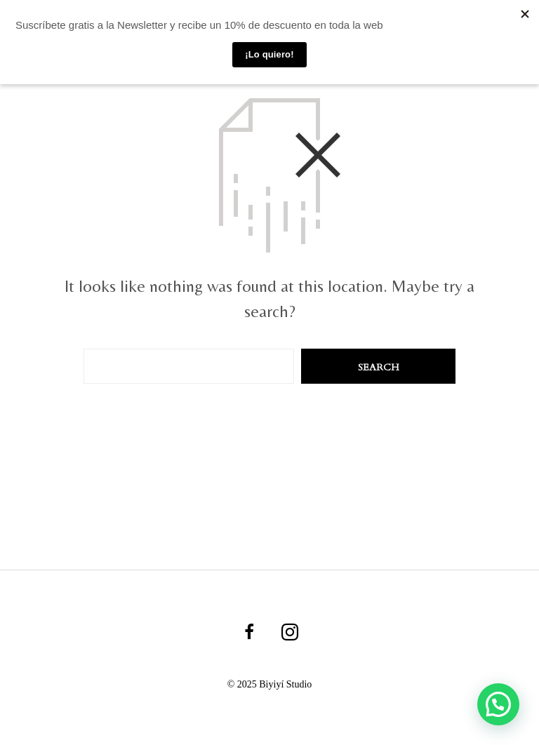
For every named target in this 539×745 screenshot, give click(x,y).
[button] (498, 703)
